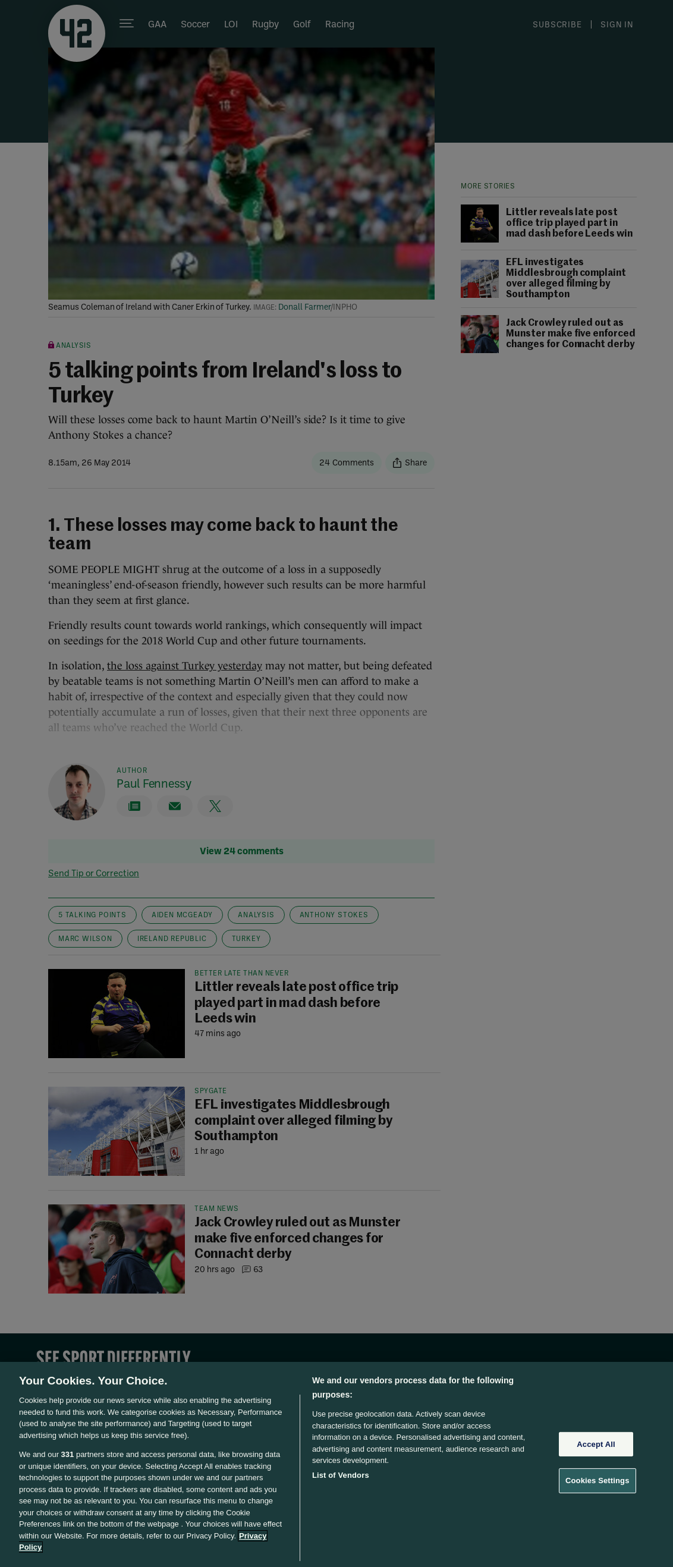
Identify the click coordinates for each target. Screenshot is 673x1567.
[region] (336, 1464)
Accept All (596, 1444)
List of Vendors (340, 1475)
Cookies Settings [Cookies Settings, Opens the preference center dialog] (597, 1480)
